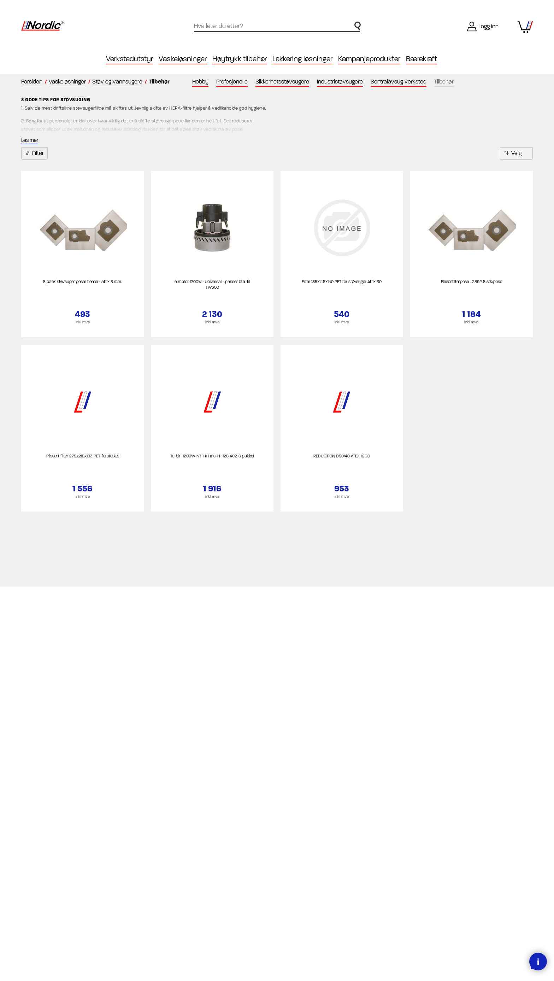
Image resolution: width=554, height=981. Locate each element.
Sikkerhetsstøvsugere (282, 81)
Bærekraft (421, 58)
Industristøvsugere (340, 81)
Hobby (200, 81)
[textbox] (277, 25)
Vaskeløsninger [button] (183, 58)
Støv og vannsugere (117, 81)
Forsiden (31, 81)
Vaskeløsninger (67, 81)
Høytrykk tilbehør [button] (239, 58)
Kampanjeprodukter (369, 58)
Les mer (29, 140)
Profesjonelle (232, 81)
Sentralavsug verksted (398, 81)
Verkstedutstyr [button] (129, 58)
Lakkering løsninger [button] (302, 58)
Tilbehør (444, 81)
